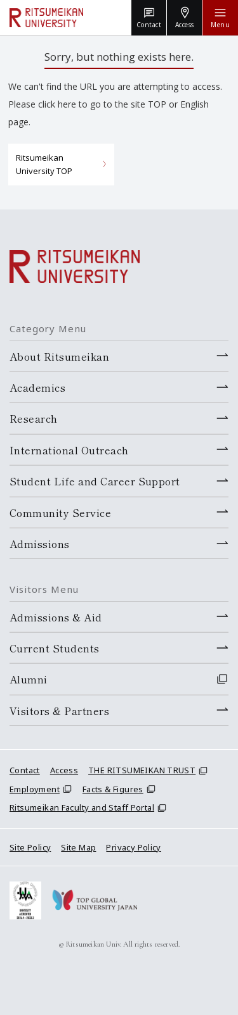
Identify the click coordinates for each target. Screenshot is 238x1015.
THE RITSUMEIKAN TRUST (141, 770)
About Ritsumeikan (59, 356)
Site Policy (30, 847)
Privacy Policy (133, 847)
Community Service (60, 512)
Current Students (55, 648)
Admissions (40, 543)
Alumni (29, 679)
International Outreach (69, 450)
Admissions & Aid (56, 617)
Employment (35, 789)
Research (34, 418)
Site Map (78, 847)
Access (64, 770)
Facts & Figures (113, 789)
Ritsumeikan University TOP (44, 164)
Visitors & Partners (59, 710)
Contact (25, 770)
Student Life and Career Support (95, 481)
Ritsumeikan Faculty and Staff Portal (82, 807)
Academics (37, 387)
